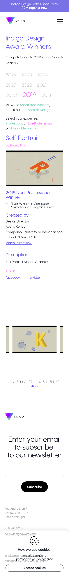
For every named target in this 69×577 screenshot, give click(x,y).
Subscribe (34, 487)
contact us (28, 555)
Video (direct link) (19, 243)
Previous (3, 354)
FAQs (40, 555)
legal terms (12, 555)
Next (66, 354)
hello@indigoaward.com (20, 534)
